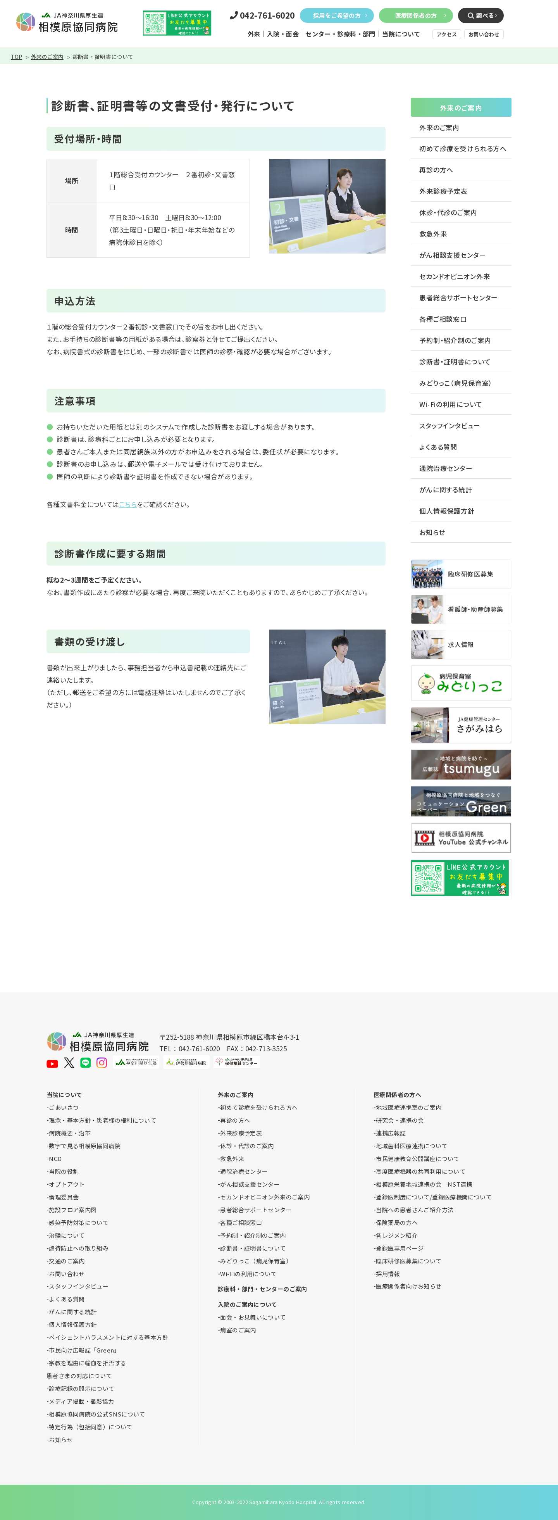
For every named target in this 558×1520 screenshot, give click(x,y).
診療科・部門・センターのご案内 (262, 1289)
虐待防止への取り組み (78, 1248)
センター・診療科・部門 (340, 33)
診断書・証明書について (455, 361)
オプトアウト (66, 1184)
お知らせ (432, 532)
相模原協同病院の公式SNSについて (97, 1414)
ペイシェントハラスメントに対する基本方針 (108, 1337)
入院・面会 (283, 33)
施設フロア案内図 (72, 1210)
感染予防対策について (78, 1222)
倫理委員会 (64, 1197)
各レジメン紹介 (397, 1235)
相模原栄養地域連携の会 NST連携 (424, 1184)
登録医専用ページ (400, 1248)
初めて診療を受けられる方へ (463, 148)
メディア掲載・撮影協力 (81, 1401)
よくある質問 (438, 447)
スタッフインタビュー (449, 425)
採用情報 (388, 1274)
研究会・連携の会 (400, 1120)
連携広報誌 (391, 1133)
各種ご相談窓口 (443, 319)
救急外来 (433, 233)
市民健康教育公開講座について (417, 1158)
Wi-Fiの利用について (450, 404)
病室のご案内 (238, 1330)
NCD (55, 1158)
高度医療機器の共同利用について (420, 1171)
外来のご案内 (47, 56)
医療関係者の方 (416, 15)
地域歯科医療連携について (412, 1146)
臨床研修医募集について (408, 1261)
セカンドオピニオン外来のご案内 (265, 1197)
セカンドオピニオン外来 (454, 276)
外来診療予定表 (443, 191)
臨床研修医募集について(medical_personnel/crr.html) (461, 574)
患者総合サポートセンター (458, 297)
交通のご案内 (66, 1261)
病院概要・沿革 (70, 1133)
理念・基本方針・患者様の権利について (102, 1120)
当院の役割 (64, 1171)
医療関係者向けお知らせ (408, 1286)
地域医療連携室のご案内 (408, 1107)
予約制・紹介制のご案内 (455, 340)
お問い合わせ (483, 34)
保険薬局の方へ (397, 1222)
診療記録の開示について (81, 1388)
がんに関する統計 (445, 489)
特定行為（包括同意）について (90, 1427)
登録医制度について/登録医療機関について (434, 1197)
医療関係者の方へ (397, 1094)
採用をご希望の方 (337, 15)
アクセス (447, 34)
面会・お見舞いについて (253, 1317)
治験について (66, 1235)
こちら (128, 504)
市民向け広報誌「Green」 (84, 1350)
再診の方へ (436, 169)
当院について (401, 33)
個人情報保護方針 (447, 511)
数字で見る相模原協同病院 (85, 1146)
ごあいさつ (64, 1107)
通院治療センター (446, 468)
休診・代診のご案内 (448, 212)
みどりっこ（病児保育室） (456, 383)
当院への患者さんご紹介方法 (414, 1210)
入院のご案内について (247, 1304)
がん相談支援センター (452, 255)
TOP (16, 56)
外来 (254, 33)
